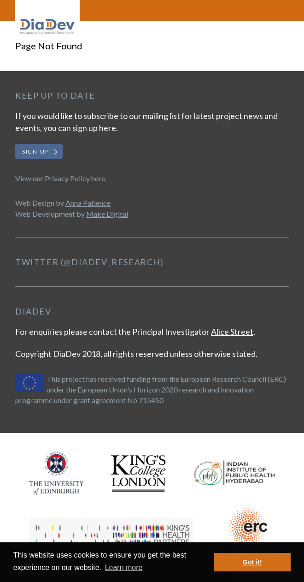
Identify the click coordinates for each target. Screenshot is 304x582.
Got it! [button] (252, 562)
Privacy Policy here (75, 178)
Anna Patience (88, 202)
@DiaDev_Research (112, 262)
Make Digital (107, 213)
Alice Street (232, 332)
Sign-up (35, 151)
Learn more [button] (124, 567)
